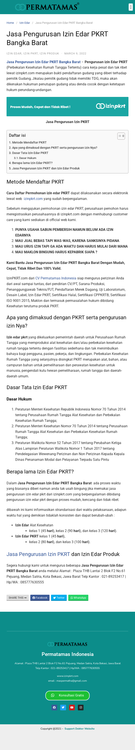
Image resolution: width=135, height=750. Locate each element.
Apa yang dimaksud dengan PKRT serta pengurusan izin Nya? (54, 148)
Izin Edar (24, 22)
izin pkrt (30, 53)
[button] (131, 7)
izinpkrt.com (33, 199)
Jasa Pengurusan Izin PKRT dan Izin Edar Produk (46, 168)
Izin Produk (49, 53)
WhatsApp (78, 597)
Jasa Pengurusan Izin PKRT (38, 554)
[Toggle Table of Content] (119, 136)
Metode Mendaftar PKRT (29, 142)
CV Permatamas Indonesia (55, 278)
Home (10, 22)
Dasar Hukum (27, 158)
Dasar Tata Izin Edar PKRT (30, 153)
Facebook (39, 597)
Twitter (59, 597)
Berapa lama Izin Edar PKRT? (32, 163)
